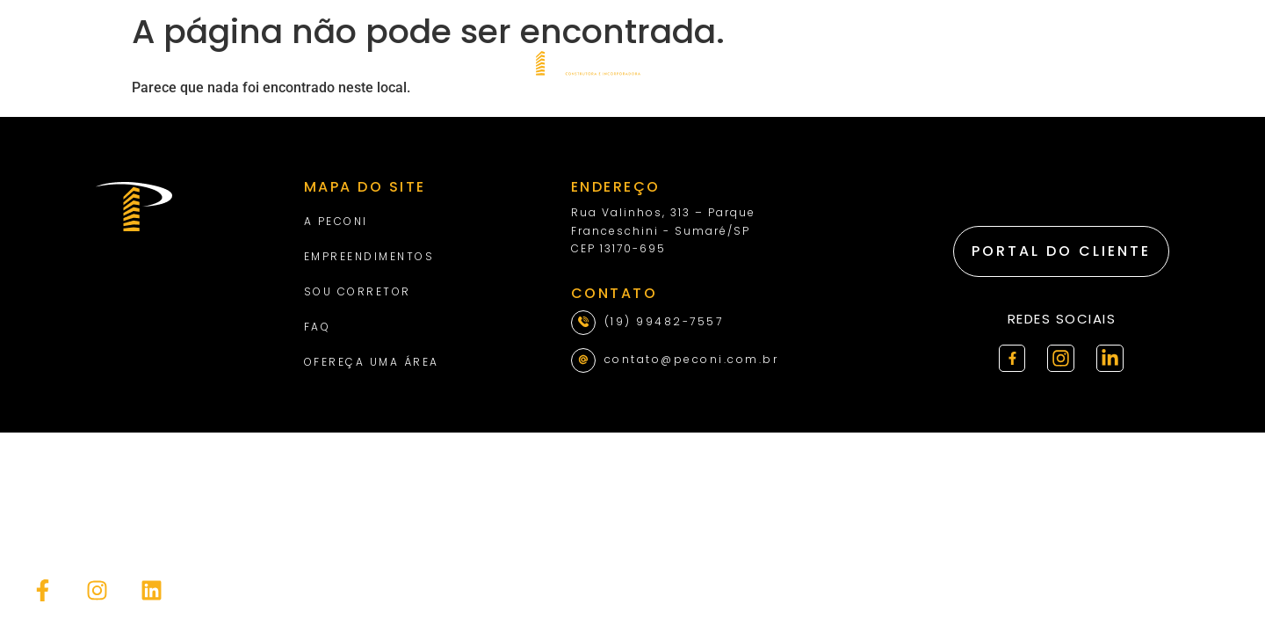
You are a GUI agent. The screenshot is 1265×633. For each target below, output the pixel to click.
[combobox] (1135, 61)
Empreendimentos (369, 256)
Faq (317, 326)
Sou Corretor (357, 291)
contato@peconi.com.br (691, 359)
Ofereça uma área (371, 361)
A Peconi (336, 221)
